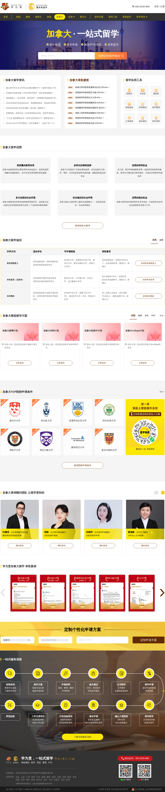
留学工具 (113, 17)
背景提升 (126, 17)
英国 (18, 17)
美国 (49, 17)
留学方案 (99, 17)
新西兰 (38, 17)
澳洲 (28, 17)
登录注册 (159, 6)
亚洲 (71, 17)
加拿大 (59, 17)
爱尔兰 (83, 17)
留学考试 (141, 17)
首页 (6, 17)
